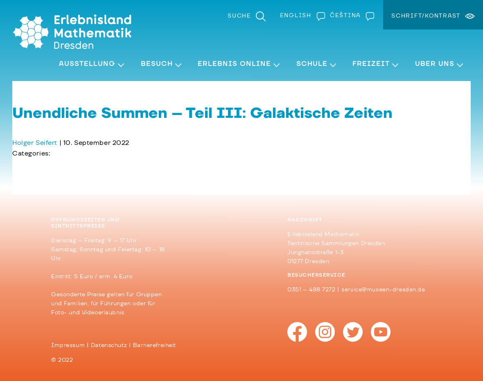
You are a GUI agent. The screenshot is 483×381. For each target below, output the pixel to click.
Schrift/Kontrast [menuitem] (425, 16)
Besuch (157, 64)
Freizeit (371, 64)
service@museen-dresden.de (383, 290)
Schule (311, 64)
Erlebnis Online (234, 64)
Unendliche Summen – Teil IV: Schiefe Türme (89, 164)
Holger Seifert (34, 143)
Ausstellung (87, 64)
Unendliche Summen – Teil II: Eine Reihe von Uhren (99, 174)
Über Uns (434, 64)
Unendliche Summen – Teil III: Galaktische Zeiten (202, 113)
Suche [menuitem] (239, 16)
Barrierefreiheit (154, 345)
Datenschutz (109, 345)
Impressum (68, 345)
